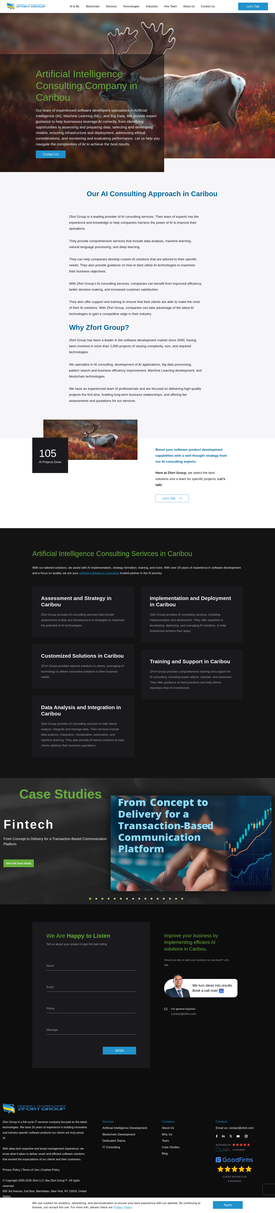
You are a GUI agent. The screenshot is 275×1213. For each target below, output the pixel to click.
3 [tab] (102, 899)
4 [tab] (108, 899)
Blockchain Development (118, 1134)
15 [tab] (176, 899)
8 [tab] (133, 899)
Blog (165, 1153)
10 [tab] (145, 899)
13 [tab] (164, 899)
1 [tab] (90, 899)
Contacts (221, 1121)
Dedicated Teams (113, 1140)
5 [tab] (115, 899)
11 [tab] (151, 899)
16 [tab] (182, 899)
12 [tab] (158, 899)
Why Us (167, 1134)
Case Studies (170, 1147)
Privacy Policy (122, 1207)
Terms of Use (30, 1169)
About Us (168, 1128)
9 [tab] (139, 899)
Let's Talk (253, 6)
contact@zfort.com (183, 1014)
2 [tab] (96, 899)
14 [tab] (170, 899)
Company (168, 1121)
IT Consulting (111, 1147)
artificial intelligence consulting (99, 573)
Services (108, 1121)
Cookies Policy (50, 1169)
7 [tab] (127, 899)
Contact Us (208, 6)
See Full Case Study (18, 863)
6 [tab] (121, 899)
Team (165, 1140)
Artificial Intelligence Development (124, 1128)
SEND (119, 1050)
